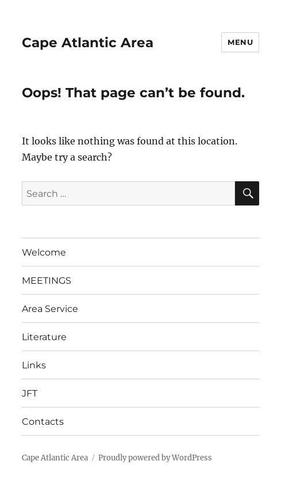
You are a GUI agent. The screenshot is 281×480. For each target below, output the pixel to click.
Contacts (43, 421)
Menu (240, 42)
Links (34, 365)
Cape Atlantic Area (87, 43)
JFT (29, 393)
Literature (44, 337)
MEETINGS (46, 280)
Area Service (50, 308)
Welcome (44, 252)
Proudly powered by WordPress (155, 458)
